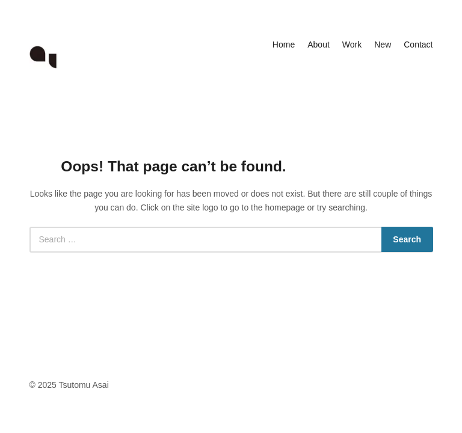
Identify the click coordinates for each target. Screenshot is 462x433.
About (318, 44)
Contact (418, 44)
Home (284, 44)
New (382, 44)
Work (352, 44)
